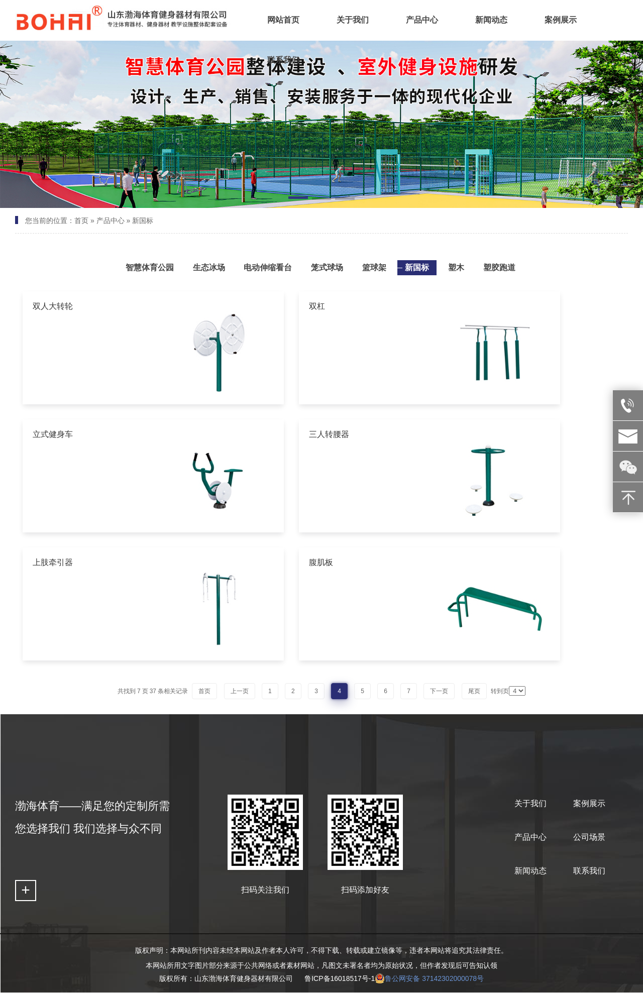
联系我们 (589, 870)
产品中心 (110, 220)
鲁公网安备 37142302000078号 (429, 978)
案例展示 (589, 803)
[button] (297, 199)
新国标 (142, 220)
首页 (81, 220)
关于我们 (530, 803)
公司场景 (589, 837)
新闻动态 (530, 870)
